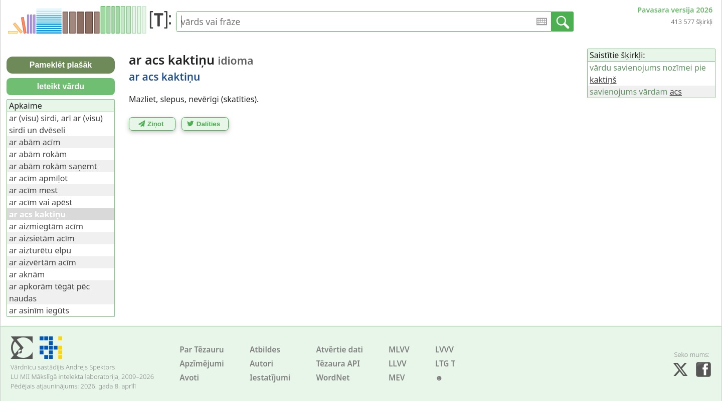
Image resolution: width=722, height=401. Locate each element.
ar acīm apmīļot (38, 178)
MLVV (399, 349)
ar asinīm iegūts (39, 310)
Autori (261, 363)
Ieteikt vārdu (60, 86)
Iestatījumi (270, 377)
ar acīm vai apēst (40, 202)
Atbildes (265, 349)
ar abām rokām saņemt (53, 166)
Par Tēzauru (201, 349)
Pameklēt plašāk (61, 65)
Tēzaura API (338, 363)
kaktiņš (603, 79)
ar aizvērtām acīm (42, 262)
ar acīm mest (33, 190)
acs (676, 91)
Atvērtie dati (339, 349)
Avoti (189, 377)
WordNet (332, 377)
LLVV (398, 363)
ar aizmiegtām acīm (46, 226)
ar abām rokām (38, 154)
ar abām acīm (34, 142)
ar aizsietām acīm (42, 238)
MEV (397, 377)
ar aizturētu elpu (40, 250)
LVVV (444, 349)
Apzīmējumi (201, 363)
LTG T (445, 363)
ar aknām (27, 274)
